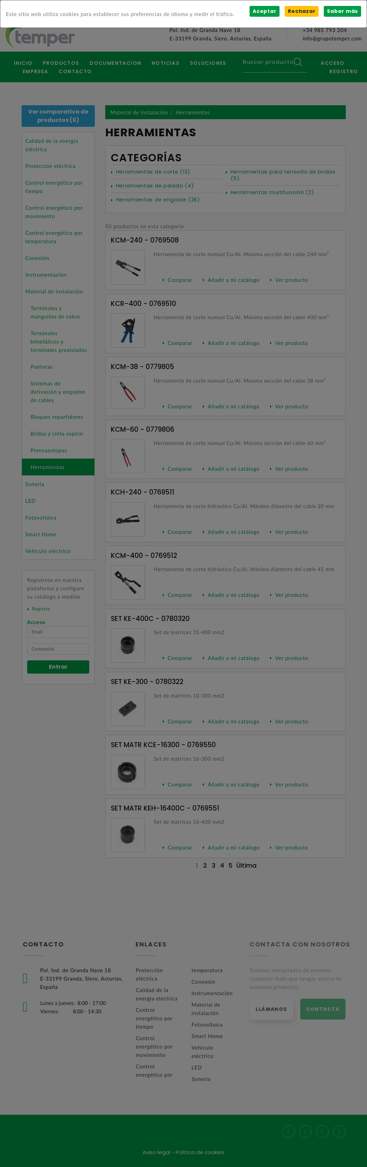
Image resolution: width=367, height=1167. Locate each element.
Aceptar (264, 11)
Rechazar (301, 11)
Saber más (342, 11)
